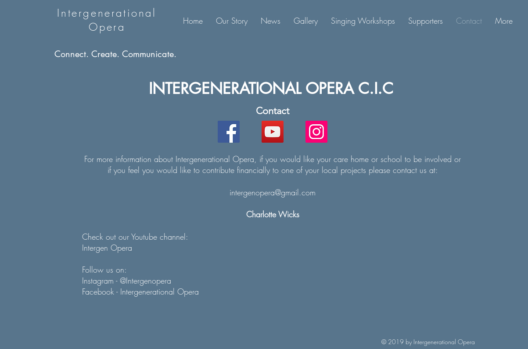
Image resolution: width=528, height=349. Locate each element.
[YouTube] (273, 132)
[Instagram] (316, 132)
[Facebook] (229, 132)
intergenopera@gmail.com (273, 192)
